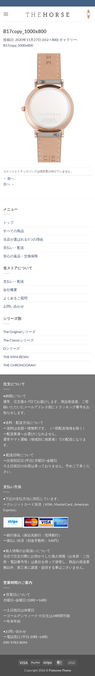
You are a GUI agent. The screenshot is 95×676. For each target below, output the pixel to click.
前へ (8, 178)
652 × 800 (50, 40)
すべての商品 (13, 231)
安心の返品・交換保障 (20, 256)
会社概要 (10, 289)
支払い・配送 (13, 247)
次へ (8, 184)
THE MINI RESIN (15, 357)
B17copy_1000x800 (18, 45)
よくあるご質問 (15, 298)
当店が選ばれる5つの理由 (23, 239)
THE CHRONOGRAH (19, 365)
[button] (5, 14)
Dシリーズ (11, 348)
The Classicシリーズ (18, 340)
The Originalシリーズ (19, 332)
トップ (8, 222)
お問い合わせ (13, 306)
